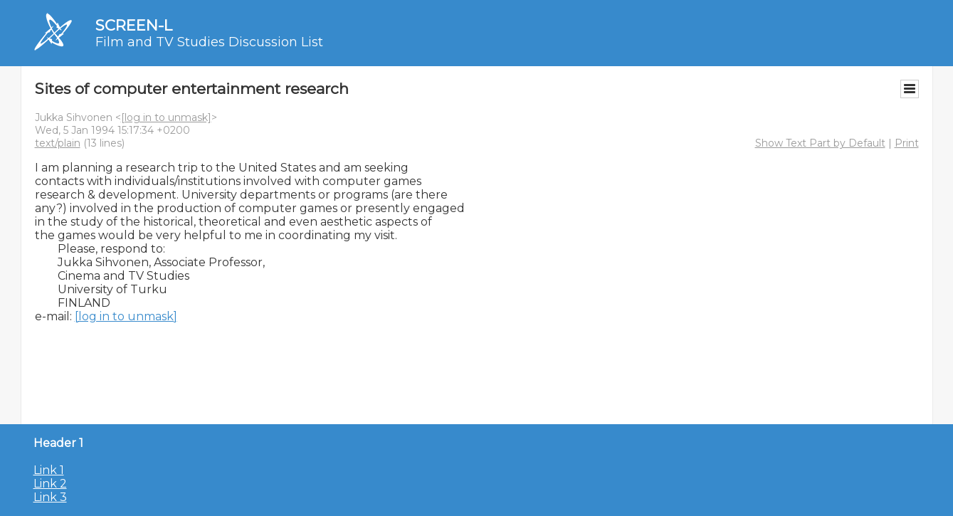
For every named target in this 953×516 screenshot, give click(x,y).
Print (907, 143)
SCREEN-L (133, 25)
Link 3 (50, 497)
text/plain (57, 143)
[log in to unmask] (166, 117)
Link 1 (48, 470)
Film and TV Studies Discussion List (209, 42)
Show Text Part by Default (820, 143)
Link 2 (50, 483)
